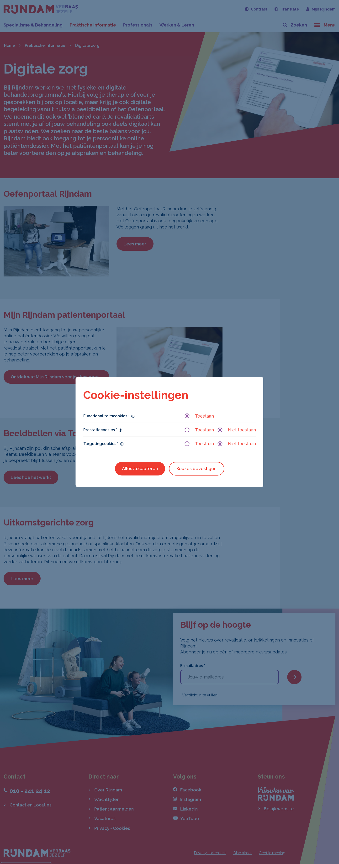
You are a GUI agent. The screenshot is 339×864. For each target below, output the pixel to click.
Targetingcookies (100, 443)
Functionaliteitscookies (106, 416)
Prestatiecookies (100, 430)
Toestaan (199, 416)
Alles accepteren (140, 468)
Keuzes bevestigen (196, 468)
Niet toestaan (237, 429)
